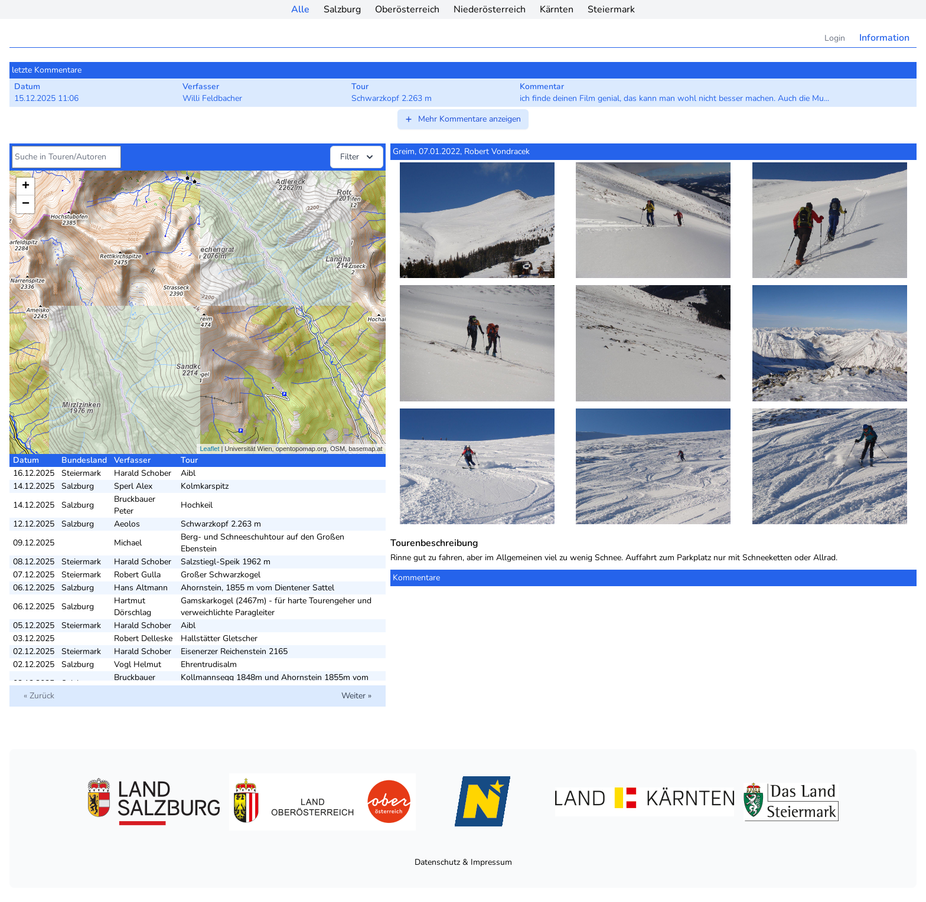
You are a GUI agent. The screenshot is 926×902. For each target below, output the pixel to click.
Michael (128, 542)
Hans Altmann (141, 587)
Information (884, 37)
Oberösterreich (407, 9)
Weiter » (356, 695)
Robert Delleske (143, 638)
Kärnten (556, 9)
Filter (358, 157)
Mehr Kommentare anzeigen (462, 119)
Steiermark (611, 9)
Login (834, 38)
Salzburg (342, 9)
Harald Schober (142, 473)
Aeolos (127, 524)
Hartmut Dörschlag (132, 606)
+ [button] (26, 186)
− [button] (26, 204)
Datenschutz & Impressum (463, 862)
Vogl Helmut (137, 664)
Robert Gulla (137, 574)
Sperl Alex (133, 486)
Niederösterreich (490, 9)
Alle (300, 9)
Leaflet (209, 448)
